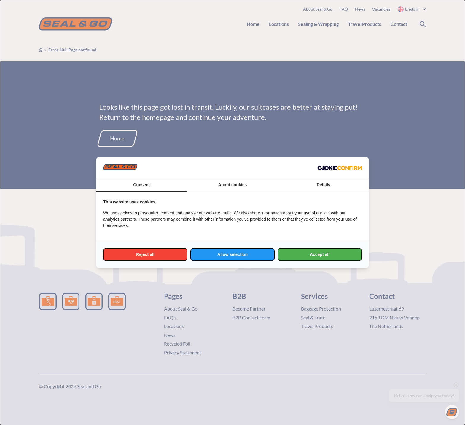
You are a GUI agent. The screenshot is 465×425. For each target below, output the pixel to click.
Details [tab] (323, 184)
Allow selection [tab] (232, 254)
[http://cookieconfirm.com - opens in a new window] (339, 168)
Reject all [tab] (145, 254)
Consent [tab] (141, 184)
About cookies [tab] (232, 184)
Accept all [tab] (319, 254)
